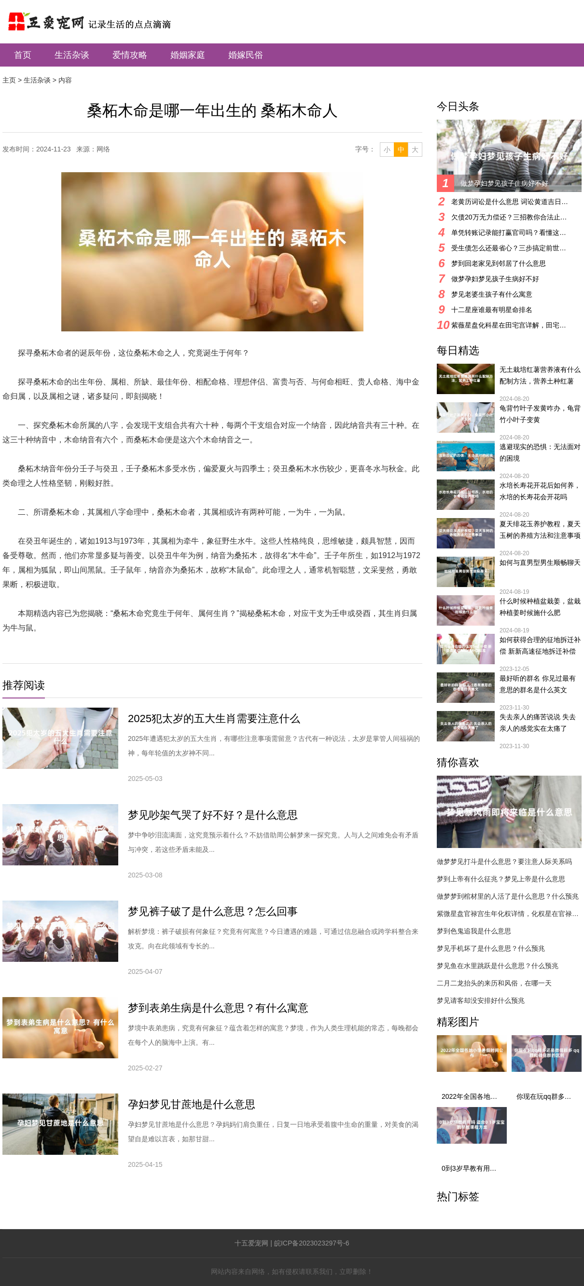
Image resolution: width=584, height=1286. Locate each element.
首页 (22, 55)
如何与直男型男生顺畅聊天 (540, 562)
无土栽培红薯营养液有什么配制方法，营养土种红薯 (540, 375)
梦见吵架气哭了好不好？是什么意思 (213, 815)
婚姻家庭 (187, 55)
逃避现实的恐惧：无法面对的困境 (540, 452)
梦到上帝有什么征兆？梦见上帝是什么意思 (501, 879)
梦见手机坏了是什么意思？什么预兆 (491, 948)
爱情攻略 (129, 55)
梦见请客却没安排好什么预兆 (481, 1000)
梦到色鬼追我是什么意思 (474, 931)
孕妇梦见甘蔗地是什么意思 (191, 1104)
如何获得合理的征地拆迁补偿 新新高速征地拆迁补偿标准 (540, 646)
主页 (9, 80)
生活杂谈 (72, 55)
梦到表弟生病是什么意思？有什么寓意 (218, 1008)
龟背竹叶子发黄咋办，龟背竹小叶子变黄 (540, 414)
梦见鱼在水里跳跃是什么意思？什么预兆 (497, 966)
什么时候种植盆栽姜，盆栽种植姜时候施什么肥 (540, 606)
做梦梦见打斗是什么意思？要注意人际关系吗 (504, 861)
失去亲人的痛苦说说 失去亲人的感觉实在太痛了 (538, 722)
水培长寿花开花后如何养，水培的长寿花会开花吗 (540, 491)
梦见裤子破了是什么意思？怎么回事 (213, 911)
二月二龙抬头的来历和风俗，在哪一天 (494, 983)
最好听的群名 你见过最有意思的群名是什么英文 (538, 684)
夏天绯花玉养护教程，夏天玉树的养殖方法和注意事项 (540, 529)
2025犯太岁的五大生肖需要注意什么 (214, 718)
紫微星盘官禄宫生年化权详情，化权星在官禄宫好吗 (509, 913)
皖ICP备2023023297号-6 (311, 1243)
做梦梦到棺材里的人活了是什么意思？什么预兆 (508, 896)
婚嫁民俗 (245, 55)
